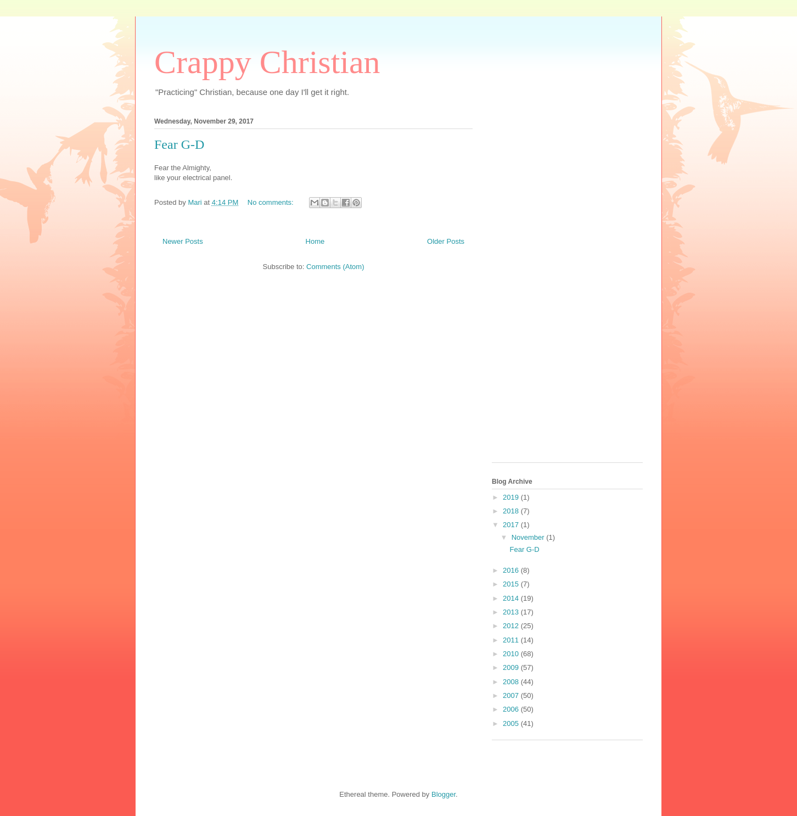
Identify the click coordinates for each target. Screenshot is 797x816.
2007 (512, 695)
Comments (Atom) (335, 266)
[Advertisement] (536, 286)
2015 (512, 584)
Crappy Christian (267, 62)
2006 (512, 709)
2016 (512, 570)
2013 (512, 612)
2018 (512, 511)
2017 (512, 525)
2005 (512, 723)
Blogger (443, 794)
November (529, 537)
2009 (512, 667)
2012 (512, 626)
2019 (512, 497)
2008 (512, 682)
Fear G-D (179, 144)
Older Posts (445, 241)
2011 (512, 640)
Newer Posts (182, 241)
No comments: (271, 202)
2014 (512, 598)
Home (315, 241)
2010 (512, 654)
